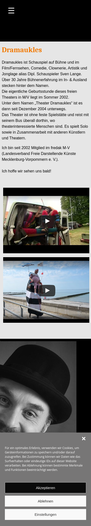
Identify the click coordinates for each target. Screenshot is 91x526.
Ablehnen (45, 501)
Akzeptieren (45, 488)
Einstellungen (45, 514)
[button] (83, 438)
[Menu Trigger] (11, 10)
